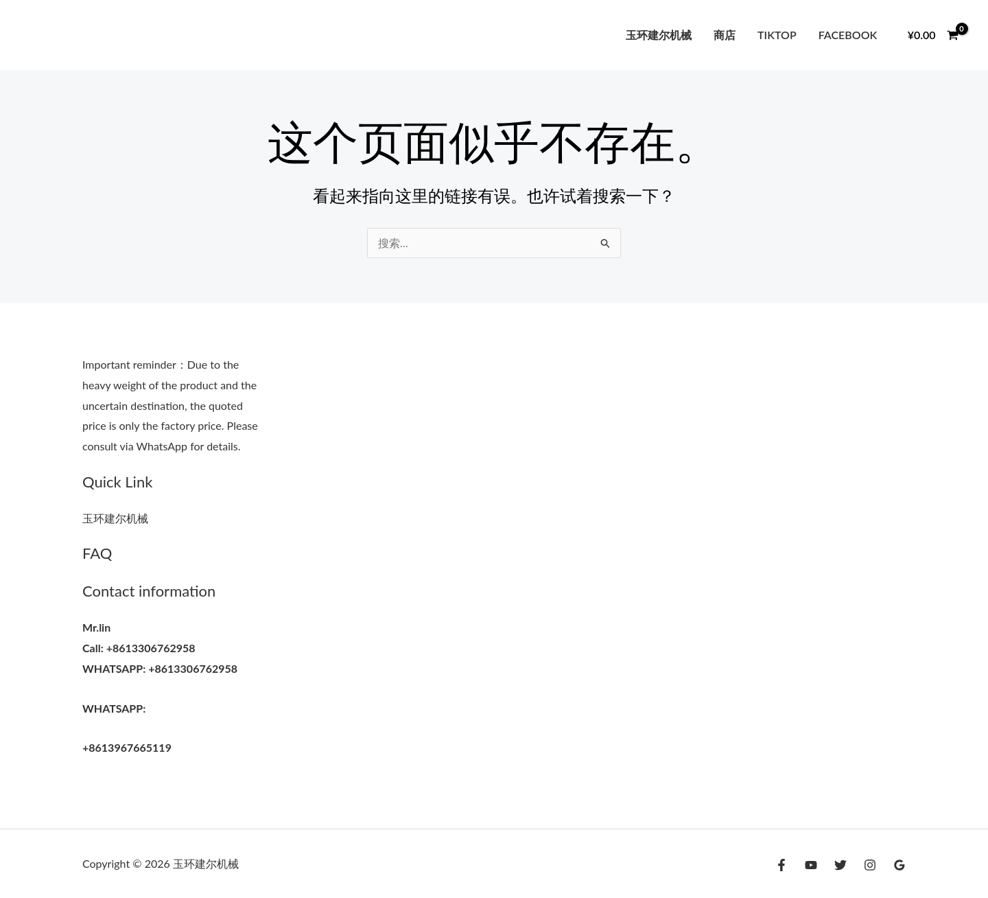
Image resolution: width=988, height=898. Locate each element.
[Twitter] (840, 865)
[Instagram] (870, 865)
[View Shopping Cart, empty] (933, 35)
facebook (848, 34)
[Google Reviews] (899, 865)
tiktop (777, 34)
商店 (725, 34)
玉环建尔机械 (659, 34)
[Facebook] (781, 865)
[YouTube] (811, 865)
